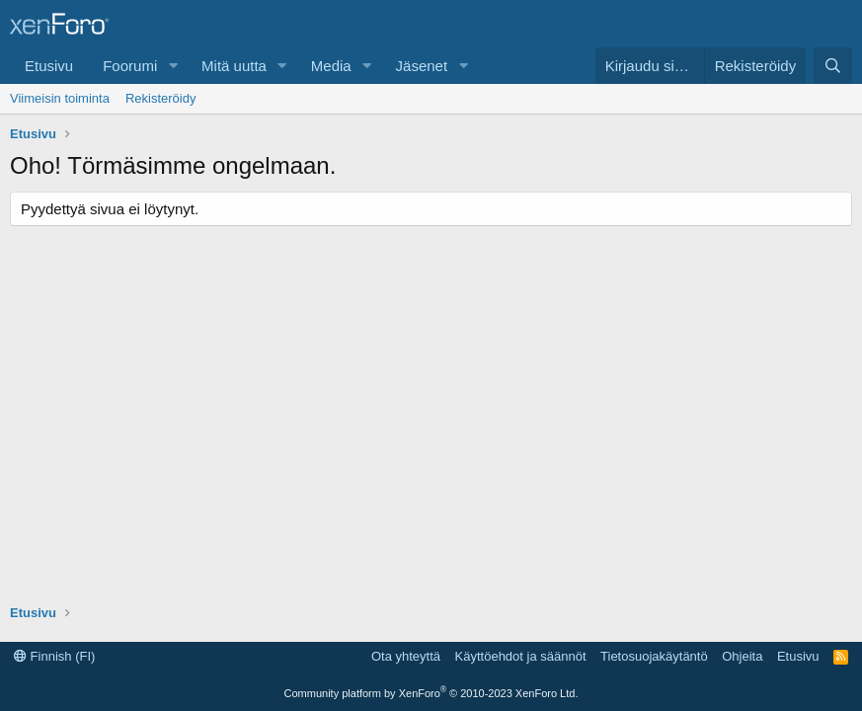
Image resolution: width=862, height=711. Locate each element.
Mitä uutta (234, 65)
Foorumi (130, 65)
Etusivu (49, 65)
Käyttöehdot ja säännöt (521, 656)
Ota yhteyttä (405, 656)
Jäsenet (422, 65)
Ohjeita (742, 656)
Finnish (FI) (54, 656)
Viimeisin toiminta (60, 98)
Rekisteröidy (160, 98)
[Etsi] (833, 65)
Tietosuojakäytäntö (654, 656)
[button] (173, 65)
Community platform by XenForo (431, 693)
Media (331, 65)
